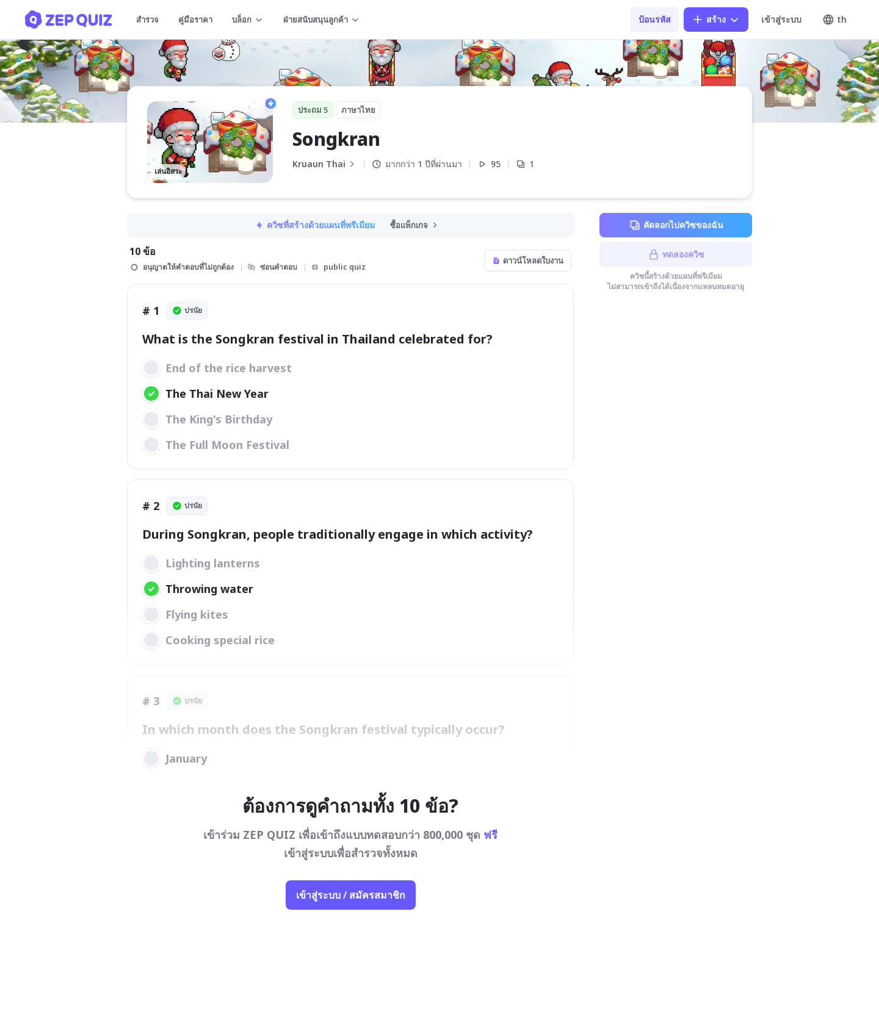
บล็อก (248, 19)
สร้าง (716, 19)
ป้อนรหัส (654, 19)
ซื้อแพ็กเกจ (414, 225)
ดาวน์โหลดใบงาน (527, 260)
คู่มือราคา (195, 19)
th (834, 19)
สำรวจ (147, 19)
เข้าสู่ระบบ (781, 19)
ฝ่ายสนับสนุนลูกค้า (321, 19)
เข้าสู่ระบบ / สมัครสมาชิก (350, 895)
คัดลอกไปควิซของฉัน (676, 225)
